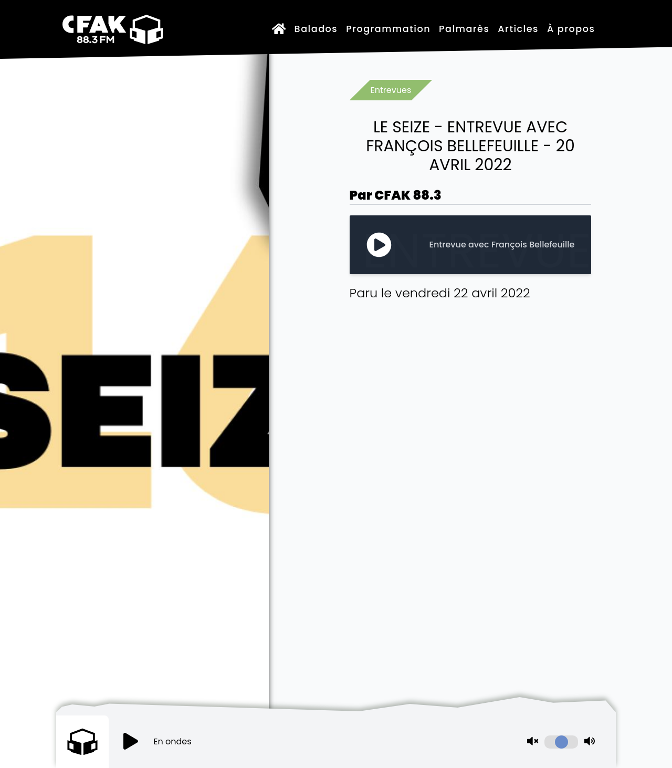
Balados (316, 29)
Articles (518, 29)
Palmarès (464, 29)
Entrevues (391, 90)
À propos (571, 29)
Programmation (388, 29)
